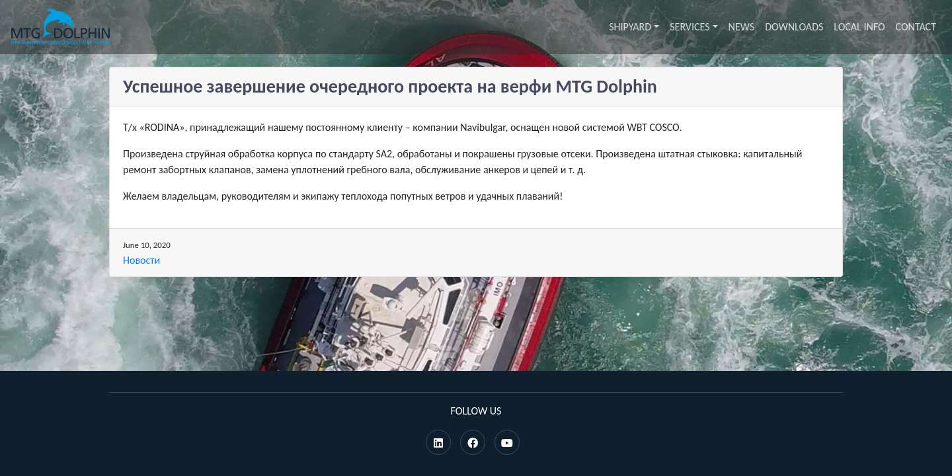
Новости (141, 260)
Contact (916, 26)
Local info (859, 26)
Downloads (794, 26)
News (742, 26)
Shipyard (630, 26)
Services (689, 26)
